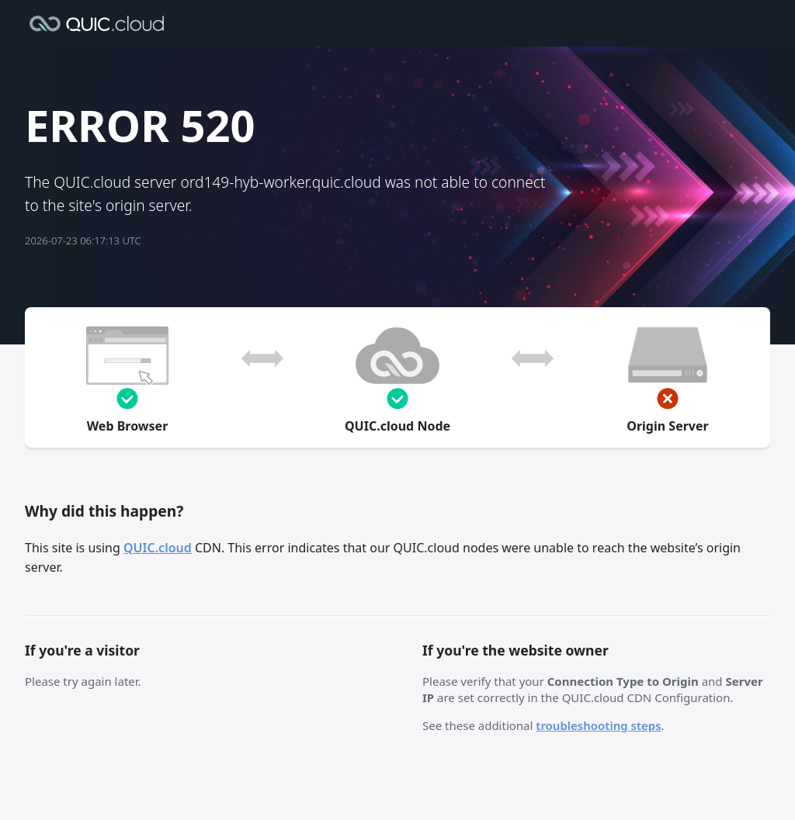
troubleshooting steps (598, 725)
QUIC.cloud (157, 547)
